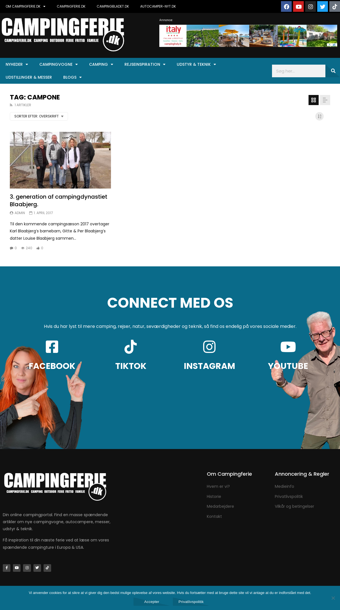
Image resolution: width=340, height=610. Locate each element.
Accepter (151, 602)
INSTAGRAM (209, 366)
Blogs (72, 77)
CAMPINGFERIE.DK (71, 6)
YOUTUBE (288, 366)
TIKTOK (130, 366)
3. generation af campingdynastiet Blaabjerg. (58, 200)
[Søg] (332, 71)
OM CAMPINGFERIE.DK (26, 6)
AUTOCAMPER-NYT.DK (158, 6)
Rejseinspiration (145, 64)
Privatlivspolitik (191, 602)
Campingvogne (58, 64)
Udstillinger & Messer (29, 77)
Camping (101, 64)
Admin (20, 212)
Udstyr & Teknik (196, 64)
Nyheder (17, 64)
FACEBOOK (52, 366)
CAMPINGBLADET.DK (113, 6)
